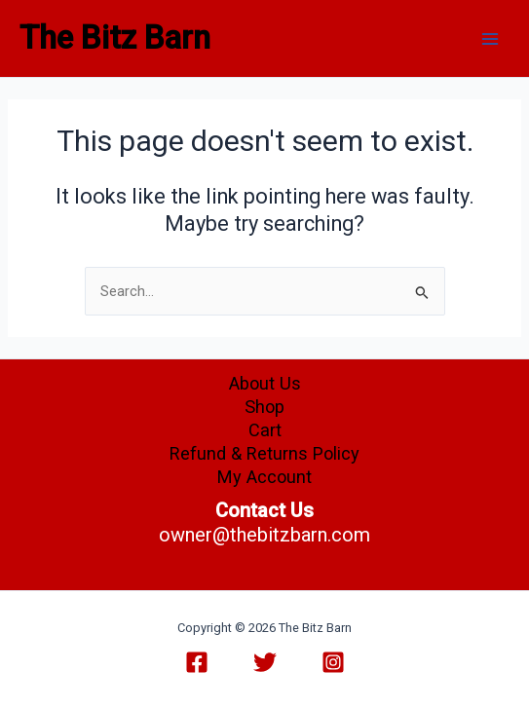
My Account (264, 476)
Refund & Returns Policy (264, 453)
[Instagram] (333, 662)
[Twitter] (265, 662)
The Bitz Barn (114, 37)
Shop (264, 406)
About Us (265, 383)
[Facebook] (196, 662)
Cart (265, 430)
